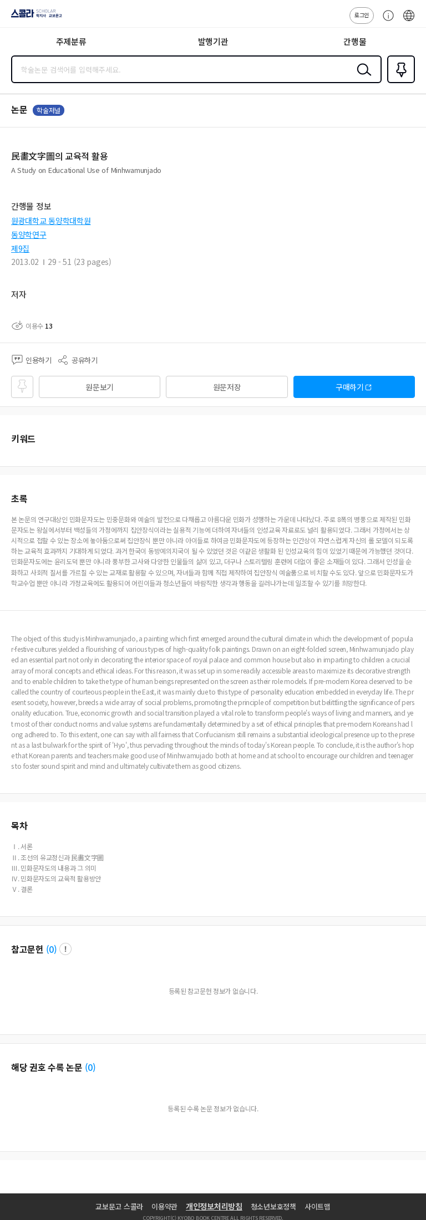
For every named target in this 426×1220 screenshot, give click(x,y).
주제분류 (71, 41)
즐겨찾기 (398, 82)
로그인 (361, 15)
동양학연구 (29, 234)
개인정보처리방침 (214, 1206)
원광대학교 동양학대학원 (51, 220)
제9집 (20, 248)
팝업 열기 (65, 949)
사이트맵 (318, 1206)
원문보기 (99, 386)
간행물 (354, 41)
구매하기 (350, 386)
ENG (409, 21)
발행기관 (213, 41)
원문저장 (227, 386)
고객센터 (385, 21)
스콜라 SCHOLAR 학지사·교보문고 (33, 17)
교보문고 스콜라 (119, 1206)
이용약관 (164, 1206)
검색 (361, 78)
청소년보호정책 (273, 1206)
